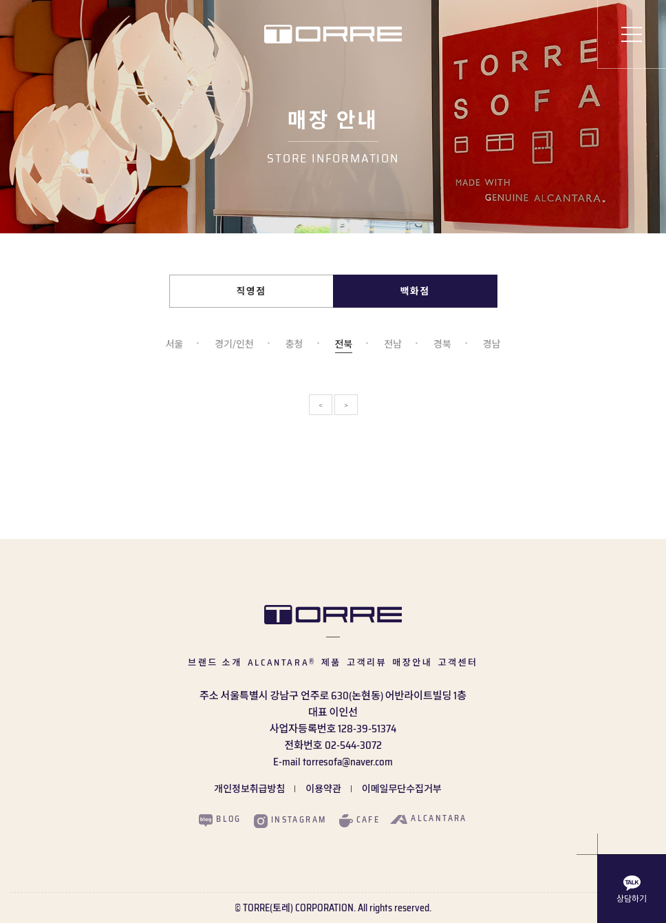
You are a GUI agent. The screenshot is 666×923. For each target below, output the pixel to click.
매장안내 (412, 662)
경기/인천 (234, 345)
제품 (331, 662)
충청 (294, 345)
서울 (174, 345)
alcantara (428, 818)
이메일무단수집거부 (402, 789)
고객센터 (457, 662)
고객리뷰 (367, 662)
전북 (344, 345)
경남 (492, 345)
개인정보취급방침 (249, 789)
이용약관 (323, 789)
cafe (359, 820)
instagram (290, 820)
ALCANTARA (282, 662)
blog (220, 819)
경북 (442, 345)
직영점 (251, 291)
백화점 (415, 291)
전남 (393, 345)
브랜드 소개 (214, 662)
